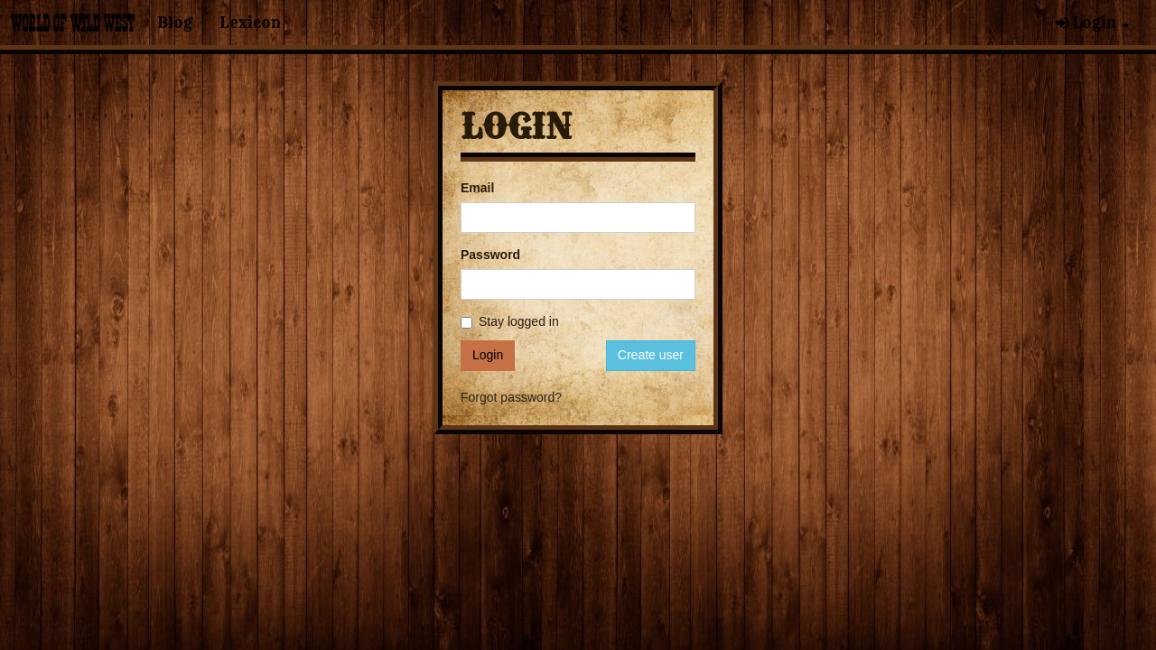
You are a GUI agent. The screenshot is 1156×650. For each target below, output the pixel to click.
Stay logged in (510, 321)
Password (490, 254)
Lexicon (250, 23)
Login (1092, 23)
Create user (651, 355)
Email (477, 188)
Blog (174, 23)
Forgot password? (511, 397)
